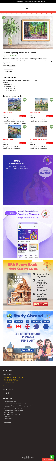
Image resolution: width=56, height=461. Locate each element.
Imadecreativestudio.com (28, 457)
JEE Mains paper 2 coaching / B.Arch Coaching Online (19, 405)
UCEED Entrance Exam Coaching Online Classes (17, 407)
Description (8, 71)
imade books (8, 418)
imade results (8, 416)
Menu (28, 9)
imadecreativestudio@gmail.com (35, 1)
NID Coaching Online (10, 401)
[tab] (8, 71)
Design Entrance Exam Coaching (13, 410)
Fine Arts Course (8, 412)
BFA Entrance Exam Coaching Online (14, 409)
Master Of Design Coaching (12, 414)
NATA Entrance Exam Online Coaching (15, 403)
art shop (12, 66)
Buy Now (22, 116)
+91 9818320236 (18, 1)
